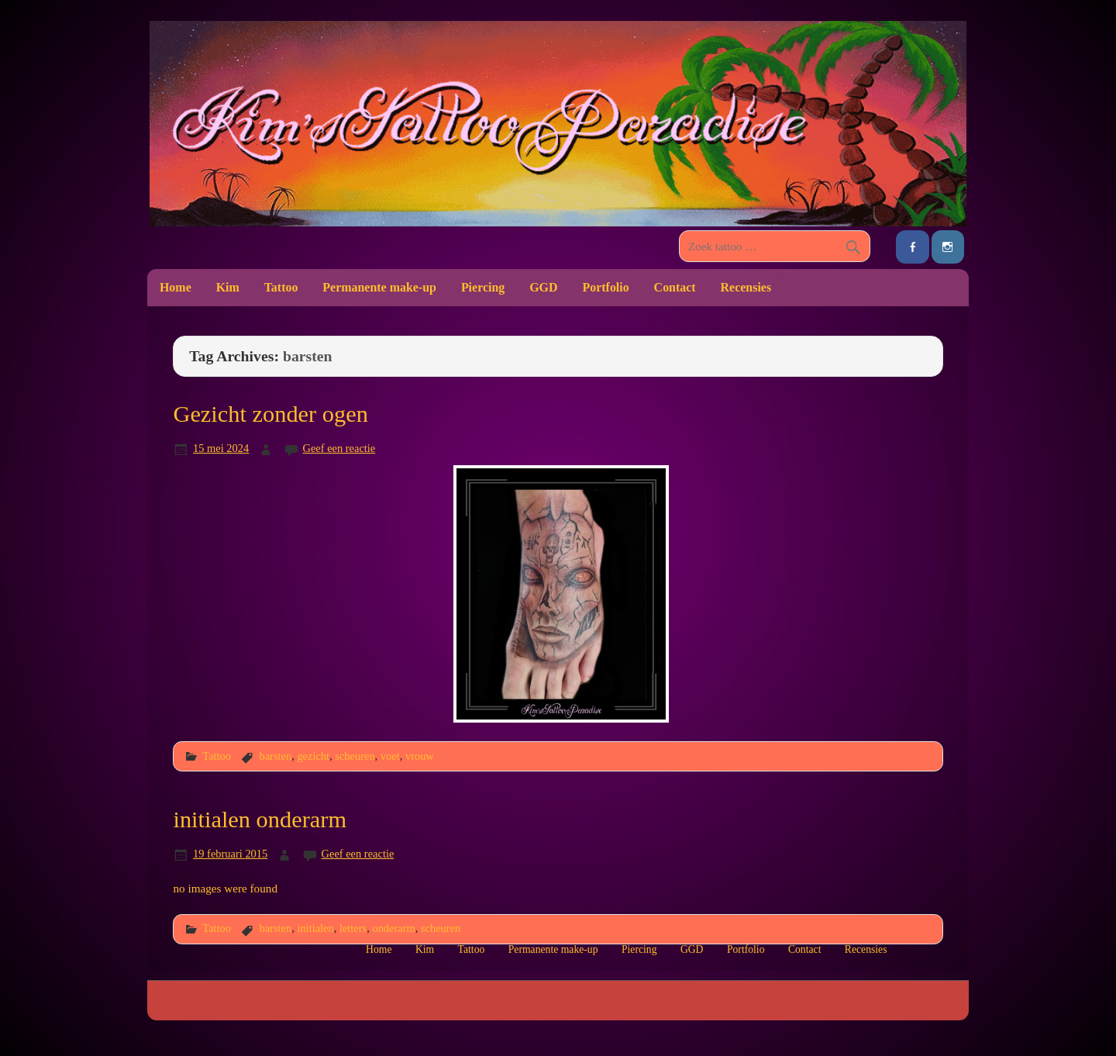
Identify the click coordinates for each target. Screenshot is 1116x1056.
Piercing (483, 287)
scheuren (354, 756)
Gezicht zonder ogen (270, 414)
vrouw (419, 756)
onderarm (393, 928)
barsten (275, 756)
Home (175, 287)
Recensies (746, 287)
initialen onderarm (259, 819)
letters (353, 928)
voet (390, 756)
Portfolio (605, 287)
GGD (543, 287)
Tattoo (281, 287)
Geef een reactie (339, 448)
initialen (315, 928)
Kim (227, 287)
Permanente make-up (379, 287)
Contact (675, 287)
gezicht (313, 756)
